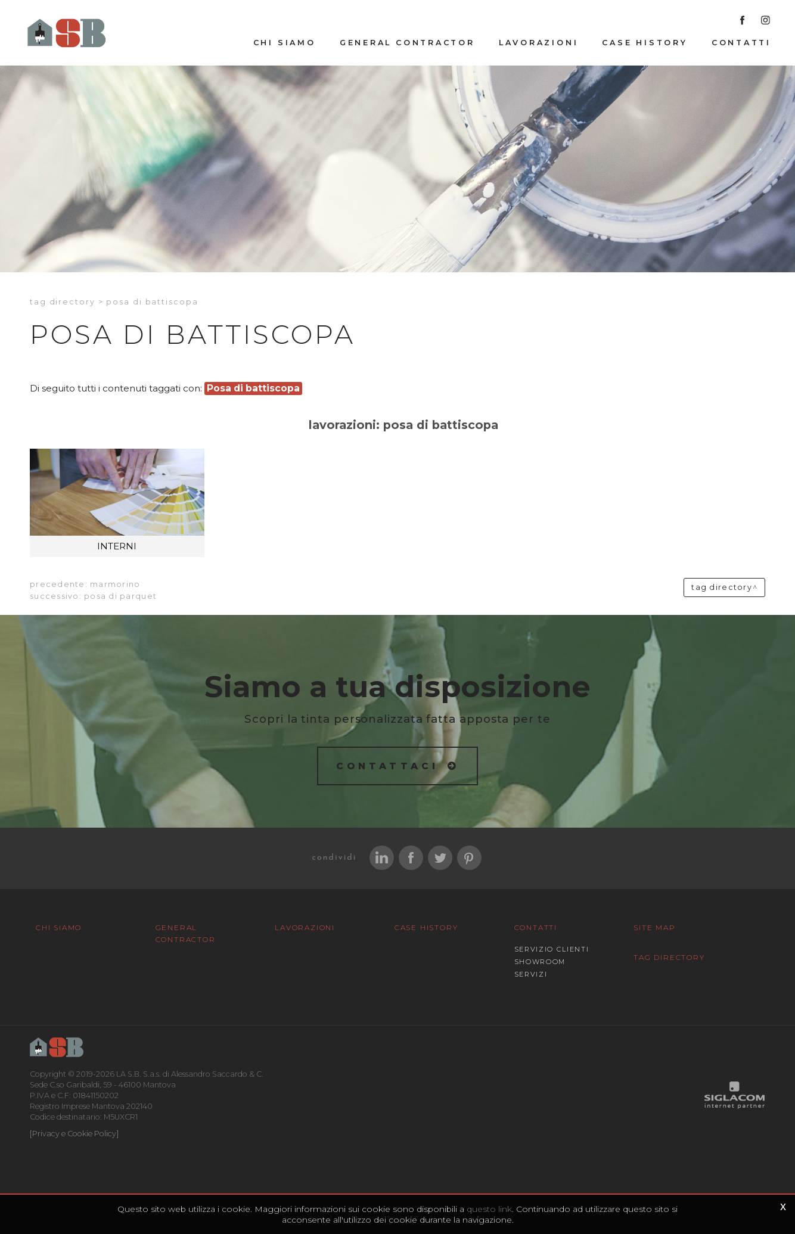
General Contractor (407, 42)
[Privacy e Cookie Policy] (74, 1133)
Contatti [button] (741, 42)
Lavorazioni (539, 42)
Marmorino (115, 584)
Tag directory (62, 301)
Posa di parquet (120, 596)
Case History (644, 42)
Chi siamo (284, 42)
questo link (489, 1209)
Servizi (531, 974)
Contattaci (387, 766)
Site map (654, 927)
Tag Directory (668, 957)
